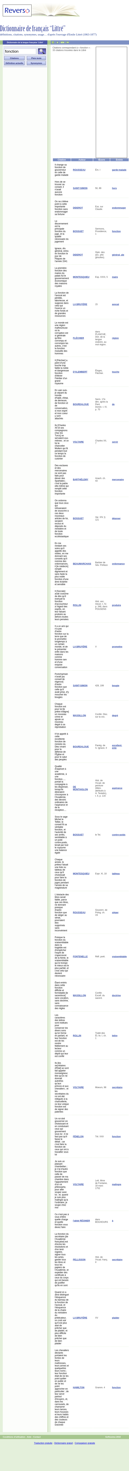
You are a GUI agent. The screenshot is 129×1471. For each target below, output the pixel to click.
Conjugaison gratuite (85, 1443)
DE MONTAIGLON (80, 788)
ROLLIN (77, 605)
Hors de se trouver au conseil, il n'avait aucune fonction (60, 188)
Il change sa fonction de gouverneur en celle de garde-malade (61, 169)
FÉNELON (78, 1136)
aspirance (117, 788)
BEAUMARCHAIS (82, 563)
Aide (29, 1437)
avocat (115, 304)
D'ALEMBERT (80, 372)
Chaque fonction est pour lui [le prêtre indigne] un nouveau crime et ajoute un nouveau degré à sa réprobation (62, 715)
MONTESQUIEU (81, 277)
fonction (116, 231)
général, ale (118, 255)
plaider (115, 1318)
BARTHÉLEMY (80, 479)
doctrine (116, 995)
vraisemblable (119, 956)
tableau (116, 873)
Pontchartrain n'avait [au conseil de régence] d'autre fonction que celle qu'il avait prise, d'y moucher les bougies (62, 685)
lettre (114, 1035)
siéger (115, 912)
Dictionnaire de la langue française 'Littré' (25, 42)
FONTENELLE (80, 956)
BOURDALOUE (81, 404)
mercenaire (118, 479)
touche (115, 372)
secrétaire (117, 1087)
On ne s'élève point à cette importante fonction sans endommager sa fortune (61, 208)
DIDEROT (78, 208)
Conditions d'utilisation (14, 1437)
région (115, 338)
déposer (116, 518)
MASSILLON (79, 715)
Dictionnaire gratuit (63, 1443)
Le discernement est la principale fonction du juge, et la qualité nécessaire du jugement (62, 231)
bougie (115, 685)
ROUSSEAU (79, 170)
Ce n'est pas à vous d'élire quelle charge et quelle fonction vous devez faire (62, 1220)
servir (115, 442)
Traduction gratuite (43, 1443)
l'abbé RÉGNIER (81, 1220)
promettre (117, 646)
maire (115, 277)
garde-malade (119, 170)
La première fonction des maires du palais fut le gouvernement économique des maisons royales (62, 277)
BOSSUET (78, 231)
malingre (116, 1184)
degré (115, 715)
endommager (119, 208)
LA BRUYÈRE (80, 304)
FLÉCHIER (78, 338)
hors (114, 188)
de (113, 404)
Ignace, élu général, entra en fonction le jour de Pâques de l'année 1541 (61, 255)
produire (116, 605)
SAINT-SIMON (80, 188)
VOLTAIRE (78, 442)
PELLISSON (79, 1259)
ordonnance (118, 563)
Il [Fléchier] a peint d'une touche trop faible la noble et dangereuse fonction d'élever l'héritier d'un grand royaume (62, 372)
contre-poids (118, 834)
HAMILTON (78, 1387)
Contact (37, 1437)
